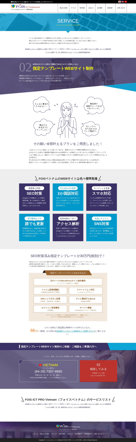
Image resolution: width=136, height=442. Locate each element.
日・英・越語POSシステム (64, 52)
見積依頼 (109, 8)
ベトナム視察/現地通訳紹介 (82, 52)
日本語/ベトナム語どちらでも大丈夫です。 (98, 372)
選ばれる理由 (63, 8)
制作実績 (82, 8)
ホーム (36, 434)
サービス (73, 8)
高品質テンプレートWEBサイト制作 (36, 49)
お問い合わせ (121, 8)
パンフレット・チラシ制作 (79, 49)
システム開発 (50, 52)
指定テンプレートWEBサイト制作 (59, 49)
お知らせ (91, 8)
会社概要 (99, 8)
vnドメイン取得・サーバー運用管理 (100, 49)
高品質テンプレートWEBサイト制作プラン (75, 331)
